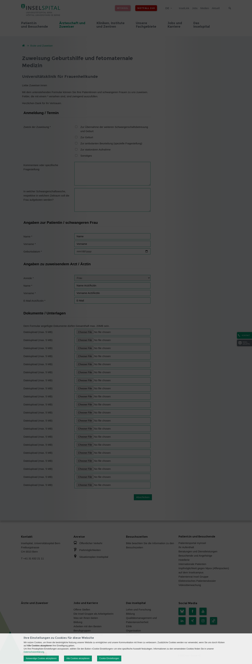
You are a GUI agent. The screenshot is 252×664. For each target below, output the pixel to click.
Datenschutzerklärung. (34, 652)
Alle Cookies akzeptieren (77, 658)
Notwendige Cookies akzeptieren (41, 658)
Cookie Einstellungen (109, 658)
